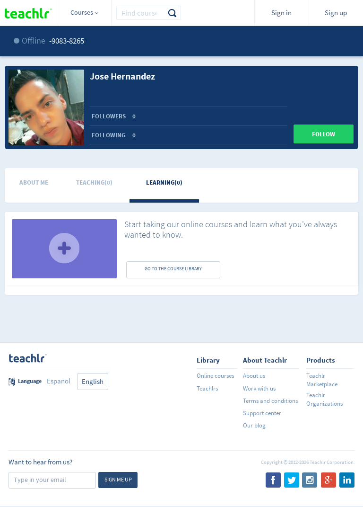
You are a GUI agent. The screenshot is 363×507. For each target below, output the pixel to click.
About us (254, 376)
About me (33, 182)
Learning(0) (164, 182)
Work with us (259, 388)
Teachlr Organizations (324, 399)
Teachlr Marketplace (321, 380)
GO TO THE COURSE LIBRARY (173, 269)
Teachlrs (207, 388)
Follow (323, 134)
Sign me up (118, 479)
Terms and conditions (270, 401)
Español (58, 380)
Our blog (254, 425)
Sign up (336, 12)
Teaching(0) (94, 182)
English (93, 381)
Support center (262, 413)
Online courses (215, 376)
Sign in (281, 12)
